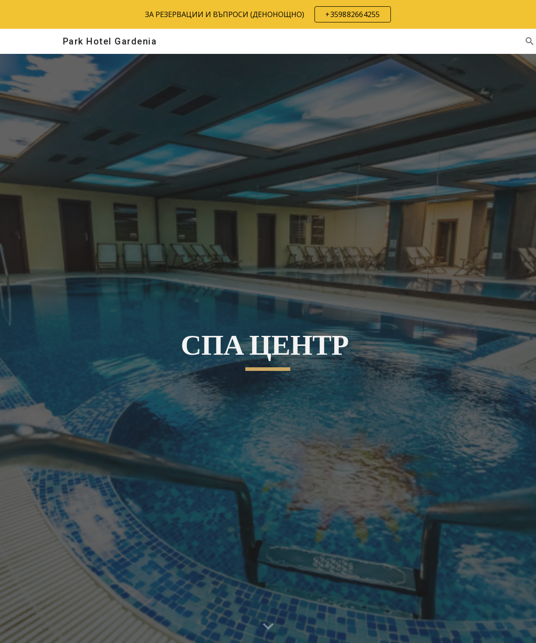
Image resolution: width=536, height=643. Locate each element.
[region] (268, 14)
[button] (268, 627)
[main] (268, 348)
